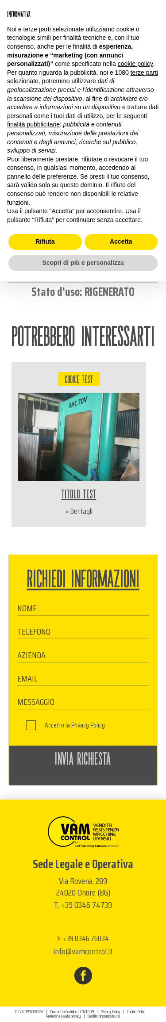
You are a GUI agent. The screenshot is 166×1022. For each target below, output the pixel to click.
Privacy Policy (88, 725)
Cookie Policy (136, 1012)
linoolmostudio (110, 1016)
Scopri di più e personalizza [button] (83, 262)
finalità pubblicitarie (33, 124)
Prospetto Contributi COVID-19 (72, 1012)
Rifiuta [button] (45, 241)
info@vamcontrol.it (83, 951)
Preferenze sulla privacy (63, 1016)
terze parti (144, 72)
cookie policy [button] (135, 63)
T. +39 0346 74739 (83, 904)
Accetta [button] (121, 241)
